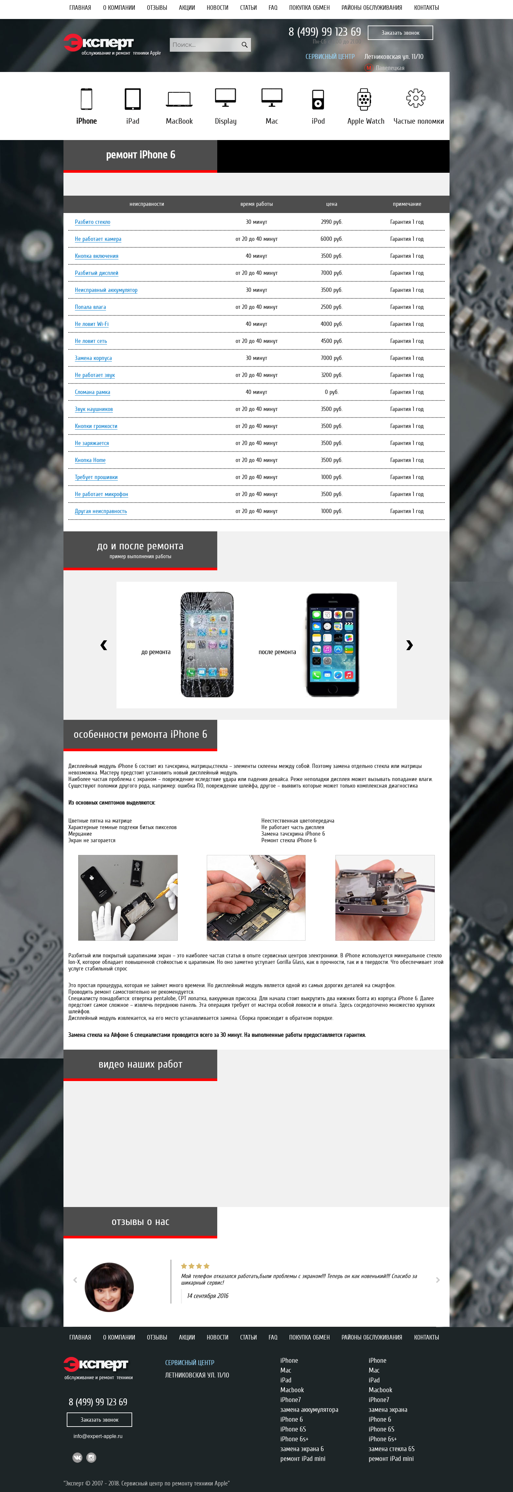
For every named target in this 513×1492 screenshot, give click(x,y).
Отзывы (157, 7)
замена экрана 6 (302, 1449)
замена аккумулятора (309, 1409)
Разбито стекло (92, 222)
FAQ (273, 7)
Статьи (248, 7)
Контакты (426, 7)
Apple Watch (366, 121)
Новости (217, 7)
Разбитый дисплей (96, 273)
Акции (187, 7)
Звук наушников (94, 409)
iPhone (86, 121)
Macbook (292, 1390)
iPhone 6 (291, 1419)
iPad (132, 121)
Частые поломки (418, 121)
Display (226, 121)
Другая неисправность (101, 511)
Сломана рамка (92, 392)
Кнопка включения (96, 256)
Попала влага (90, 307)
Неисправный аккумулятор (106, 290)
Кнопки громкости (96, 426)
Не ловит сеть (91, 341)
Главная (80, 7)
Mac (272, 121)
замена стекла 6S (392, 1449)
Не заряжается (92, 443)
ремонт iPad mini (303, 1459)
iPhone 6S (293, 1429)
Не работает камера (98, 239)
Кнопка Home (90, 460)
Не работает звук (95, 375)
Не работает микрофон (101, 494)
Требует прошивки (96, 477)
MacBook (179, 121)
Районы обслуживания (372, 7)
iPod (318, 121)
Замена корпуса (93, 358)
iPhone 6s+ (294, 1439)
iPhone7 (290, 1400)
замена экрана (388, 1409)
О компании (119, 7)
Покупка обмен (309, 7)
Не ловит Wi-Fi (92, 324)
